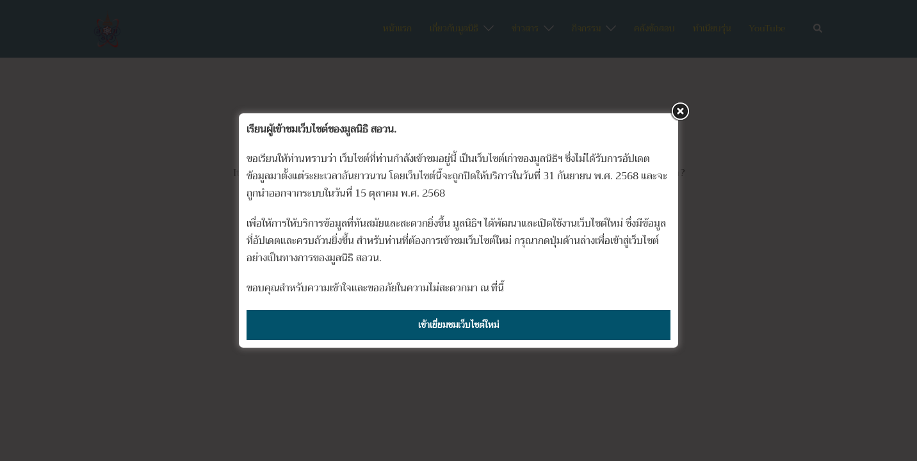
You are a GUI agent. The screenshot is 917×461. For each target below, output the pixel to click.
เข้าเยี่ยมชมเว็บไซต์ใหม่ (458, 324)
